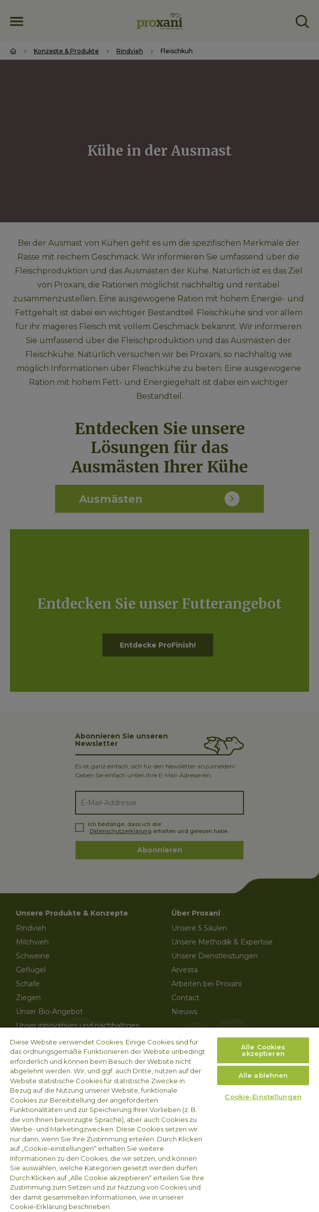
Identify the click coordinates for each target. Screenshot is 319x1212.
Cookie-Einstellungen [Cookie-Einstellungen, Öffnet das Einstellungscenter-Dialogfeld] (263, 1097)
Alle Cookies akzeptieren (263, 1050)
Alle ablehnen (263, 1075)
